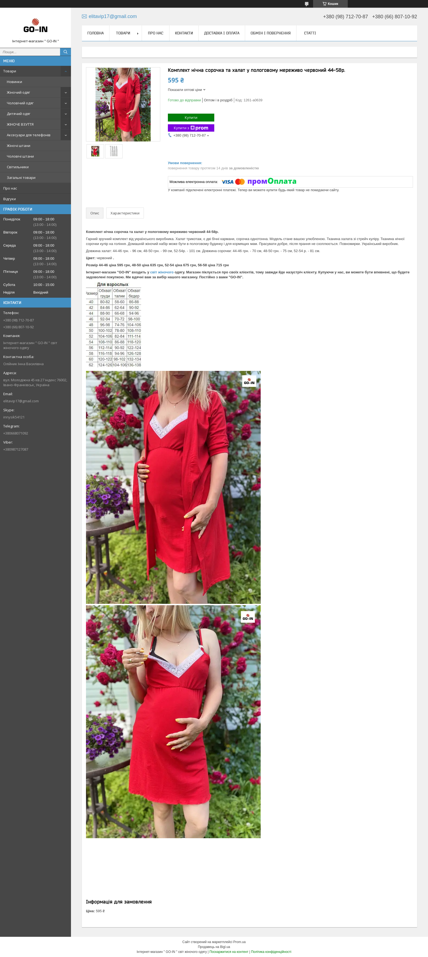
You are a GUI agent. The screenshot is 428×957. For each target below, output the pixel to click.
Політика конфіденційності (271, 952)
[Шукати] (65, 52)
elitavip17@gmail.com (21, 400)
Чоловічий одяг (20, 103)
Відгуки (9, 198)
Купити (191, 117)
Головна (95, 33)
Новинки (14, 81)
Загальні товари (21, 177)
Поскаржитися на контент (228, 952)
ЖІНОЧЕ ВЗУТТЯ (20, 124)
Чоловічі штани (20, 156)
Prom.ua (239, 942)
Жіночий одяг (18, 92)
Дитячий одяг (18, 113)
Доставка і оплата (221, 33)
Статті (310, 33)
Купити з (191, 128)
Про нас (10, 188)
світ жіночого (162, 272)
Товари (9, 71)
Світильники (18, 166)
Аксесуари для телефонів (28, 134)
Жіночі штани (18, 145)
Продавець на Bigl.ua (214, 947)
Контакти (184, 33)
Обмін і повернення (271, 33)
